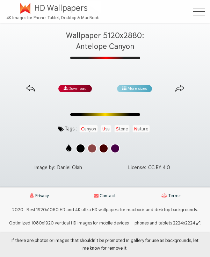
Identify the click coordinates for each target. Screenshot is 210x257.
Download (75, 88)
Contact (105, 196)
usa (106, 129)
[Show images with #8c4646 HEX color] (92, 148)
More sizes (134, 88)
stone (122, 129)
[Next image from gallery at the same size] (179, 88)
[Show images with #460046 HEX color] (115, 148)
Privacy (39, 196)
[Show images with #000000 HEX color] (80, 148)
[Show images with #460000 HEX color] (103, 148)
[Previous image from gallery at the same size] (30, 88)
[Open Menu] (199, 11)
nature (141, 129)
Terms (170, 196)
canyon (88, 129)
